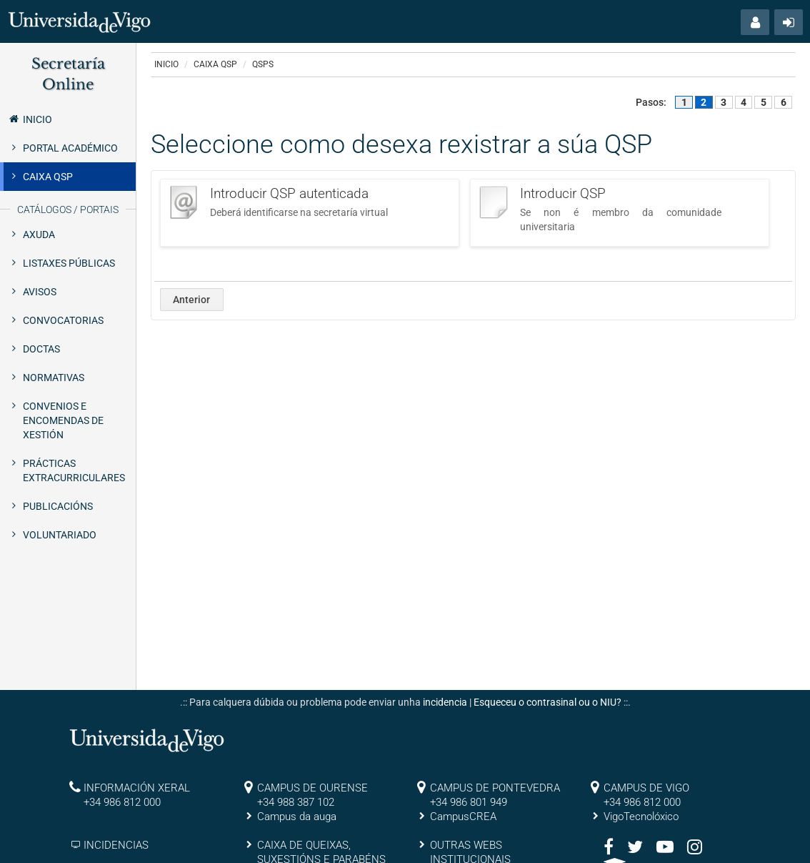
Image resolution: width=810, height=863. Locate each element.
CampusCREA (463, 816)
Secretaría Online (68, 74)
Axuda (39, 234)
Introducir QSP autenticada (289, 193)
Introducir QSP (563, 193)
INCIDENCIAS (116, 845)
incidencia (445, 702)
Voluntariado (59, 535)
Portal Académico (70, 148)
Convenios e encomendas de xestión (63, 420)
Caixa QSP (48, 176)
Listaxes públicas (69, 263)
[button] (755, 22)
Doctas (41, 349)
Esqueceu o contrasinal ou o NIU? (547, 702)
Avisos (39, 291)
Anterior (191, 299)
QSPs (263, 64)
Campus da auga (296, 816)
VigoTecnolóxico (641, 816)
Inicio (29, 119)
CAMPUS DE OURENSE (312, 787)
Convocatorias (63, 320)
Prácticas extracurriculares (74, 470)
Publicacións (58, 506)
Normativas (53, 377)
